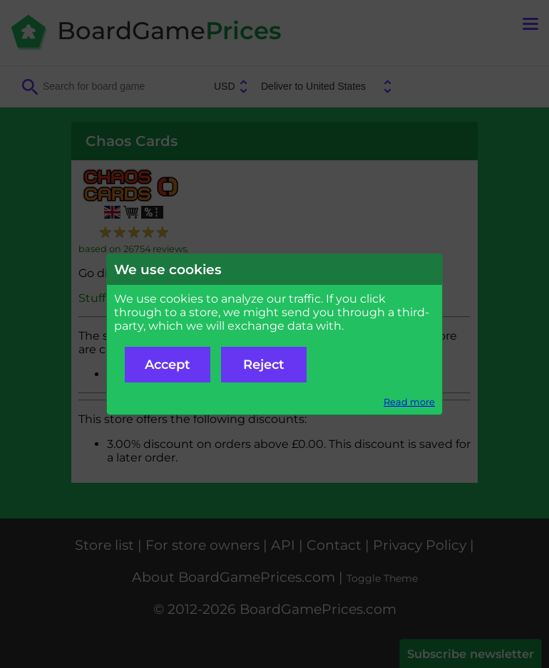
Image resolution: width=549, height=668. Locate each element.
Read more (409, 402)
